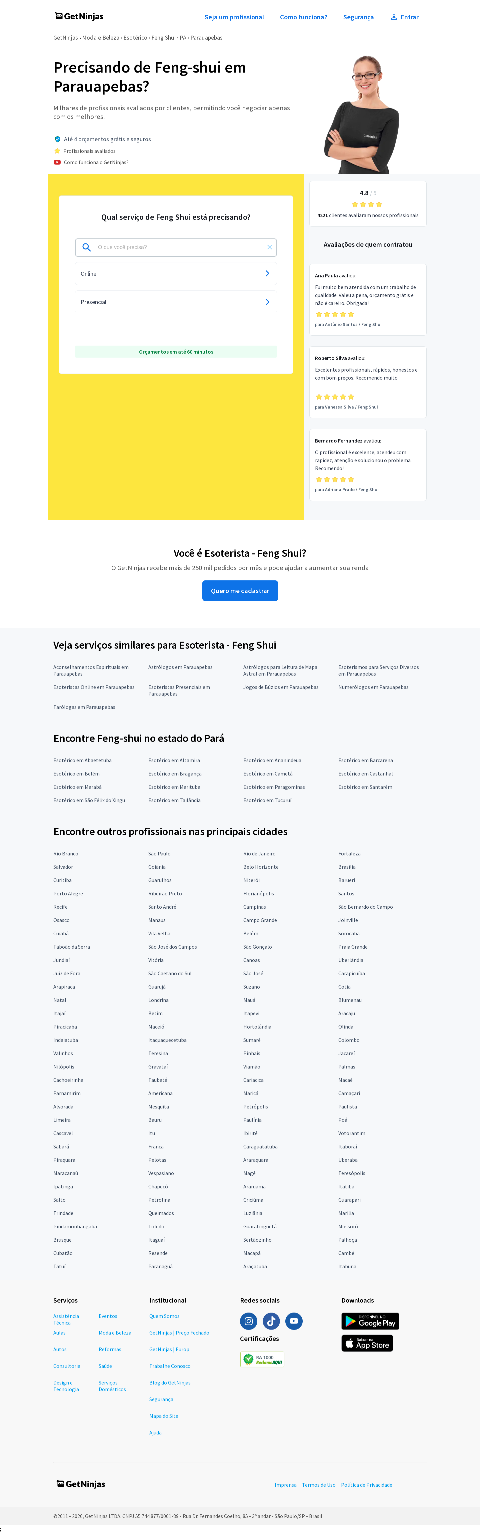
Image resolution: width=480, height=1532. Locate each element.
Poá (342, 1119)
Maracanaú (65, 1173)
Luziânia (252, 1213)
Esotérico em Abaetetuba (82, 760)
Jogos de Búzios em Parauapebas (281, 687)
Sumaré (252, 1040)
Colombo (349, 1040)
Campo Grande (260, 920)
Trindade (63, 1213)
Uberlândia (350, 960)
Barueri (346, 880)
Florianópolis (258, 893)
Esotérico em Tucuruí (267, 800)
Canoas (251, 960)
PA (183, 37)
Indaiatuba (65, 1040)
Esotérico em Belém (76, 773)
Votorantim (351, 1133)
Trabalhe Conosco (170, 1366)
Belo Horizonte (261, 866)
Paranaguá (160, 1266)
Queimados (161, 1213)
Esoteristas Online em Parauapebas (94, 687)
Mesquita (158, 1106)
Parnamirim (67, 1093)
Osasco (61, 920)
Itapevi (251, 1013)
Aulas (59, 1332)
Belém (250, 933)
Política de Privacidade (366, 1484)
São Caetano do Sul (170, 973)
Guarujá (157, 986)
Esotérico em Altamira (174, 760)
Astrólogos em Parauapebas (180, 667)
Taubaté (157, 1079)
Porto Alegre (68, 893)
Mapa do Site (163, 1415)
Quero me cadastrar (240, 590)
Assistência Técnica (66, 1319)
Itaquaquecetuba (167, 1040)
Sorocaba (349, 933)
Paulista (347, 1106)
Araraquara (255, 1159)
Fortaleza (349, 853)
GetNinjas (65, 37)
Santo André (162, 906)
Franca (156, 1146)
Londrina (158, 1000)
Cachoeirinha (68, 1079)
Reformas (110, 1349)
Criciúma (253, 1199)
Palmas (346, 1066)
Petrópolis (255, 1106)
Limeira (62, 1119)
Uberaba (348, 1159)
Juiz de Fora (66, 973)
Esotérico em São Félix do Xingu (89, 800)
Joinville (348, 920)
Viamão (251, 1066)
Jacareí (346, 1053)
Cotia (344, 986)
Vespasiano (161, 1173)
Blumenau (350, 1000)
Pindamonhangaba (75, 1226)
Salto (59, 1199)
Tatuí (59, 1266)
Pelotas (157, 1159)
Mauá (249, 1000)
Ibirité (250, 1133)
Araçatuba (255, 1266)
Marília (346, 1213)
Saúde (105, 1366)
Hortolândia (257, 1026)
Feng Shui (163, 37)
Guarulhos (160, 880)
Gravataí (158, 1066)
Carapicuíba (351, 973)
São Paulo (159, 853)
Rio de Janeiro (259, 853)
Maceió (156, 1026)
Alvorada (63, 1106)
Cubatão (63, 1253)
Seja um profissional (234, 17)
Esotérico (135, 37)
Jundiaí (61, 960)
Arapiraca (64, 986)
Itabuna (347, 1266)
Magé (249, 1173)
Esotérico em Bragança (175, 773)
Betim (155, 1013)
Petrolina (159, 1199)
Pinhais (251, 1053)
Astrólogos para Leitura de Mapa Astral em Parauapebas (280, 670)
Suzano (251, 986)
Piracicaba (65, 1026)
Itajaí (59, 1013)
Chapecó (158, 1186)
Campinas (254, 906)
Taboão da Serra (71, 946)
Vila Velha (159, 933)
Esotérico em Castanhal (365, 773)
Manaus (157, 920)
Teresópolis (351, 1173)
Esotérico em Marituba (174, 786)
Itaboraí (347, 1146)
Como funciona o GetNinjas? (96, 162)
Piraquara (64, 1159)
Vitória (156, 960)
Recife (60, 906)
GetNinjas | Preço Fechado (179, 1332)
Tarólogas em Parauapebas (84, 707)
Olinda (345, 1026)
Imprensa (286, 1484)
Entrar (404, 17)
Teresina (158, 1053)
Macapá (252, 1253)
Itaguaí (156, 1239)
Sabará (61, 1146)
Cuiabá (61, 933)
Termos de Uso (319, 1484)
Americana (160, 1093)
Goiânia (157, 866)
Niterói (251, 880)
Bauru (155, 1119)
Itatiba (346, 1186)
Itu (151, 1133)
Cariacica (253, 1079)
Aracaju (346, 1013)
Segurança (358, 17)
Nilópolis (63, 1066)
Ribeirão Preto (165, 893)
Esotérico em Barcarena (365, 760)
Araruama (254, 1186)
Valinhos (63, 1053)
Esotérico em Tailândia (174, 800)
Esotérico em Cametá (268, 773)
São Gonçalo (257, 946)
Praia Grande (353, 946)
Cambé (346, 1253)
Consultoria (66, 1366)
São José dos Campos (172, 946)
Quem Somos (164, 1316)
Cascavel (63, 1133)
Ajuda (155, 1432)
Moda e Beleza (100, 37)
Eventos (108, 1316)
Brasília (347, 866)
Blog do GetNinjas (170, 1382)
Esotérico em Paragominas (274, 786)
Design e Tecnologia (66, 1385)
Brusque (62, 1239)
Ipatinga (63, 1186)
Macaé (345, 1079)
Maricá (250, 1093)
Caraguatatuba (260, 1146)
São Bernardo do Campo (365, 906)
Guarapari (349, 1199)
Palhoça (347, 1239)
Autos (60, 1349)
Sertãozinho (257, 1239)
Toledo (156, 1226)
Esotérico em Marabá (77, 786)
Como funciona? (303, 17)
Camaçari (349, 1093)
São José (253, 973)
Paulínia (252, 1119)
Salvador (63, 866)
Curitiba (62, 880)
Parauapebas (206, 37)
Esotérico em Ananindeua (272, 760)
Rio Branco (65, 853)
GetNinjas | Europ (169, 1349)
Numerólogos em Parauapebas (373, 687)
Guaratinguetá (260, 1226)
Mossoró (348, 1226)
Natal (59, 1000)
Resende (158, 1253)
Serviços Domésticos (112, 1385)
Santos (346, 893)
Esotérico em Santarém (365, 786)
